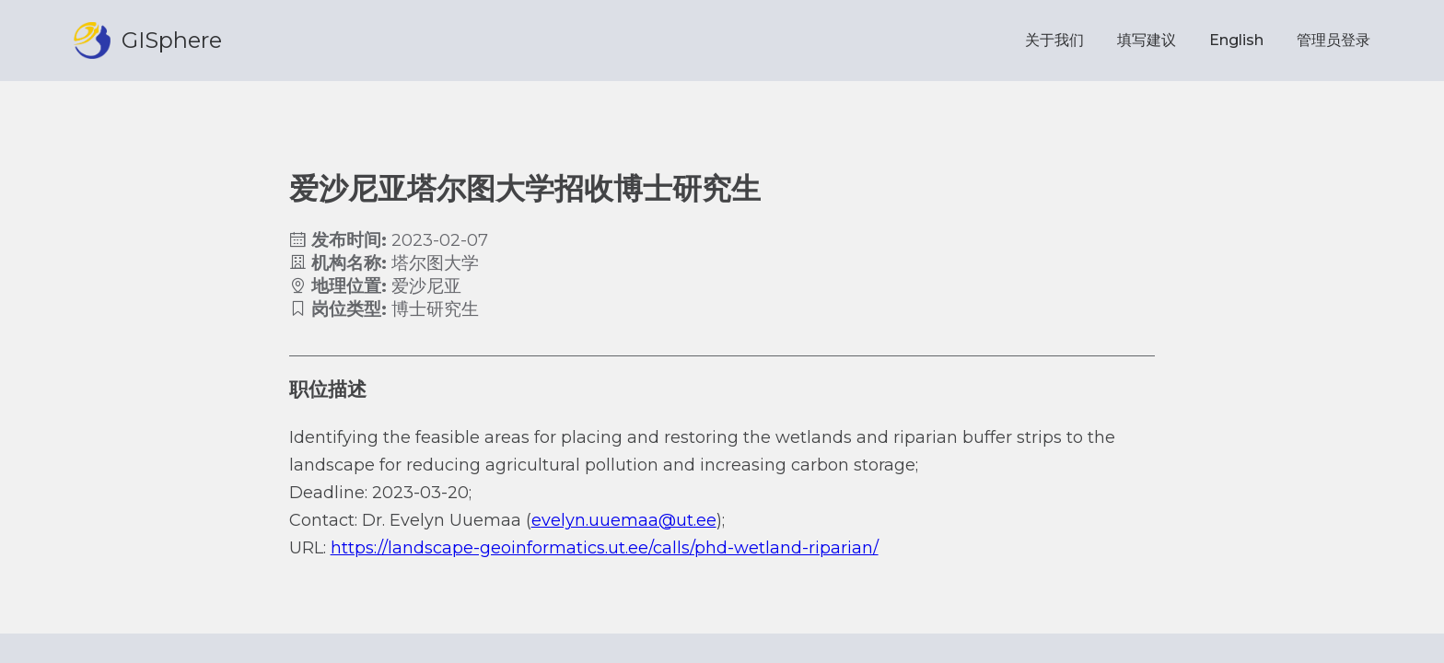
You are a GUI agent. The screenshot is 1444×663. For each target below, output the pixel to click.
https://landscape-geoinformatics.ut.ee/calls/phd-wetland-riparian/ (605, 548)
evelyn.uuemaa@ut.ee (623, 520)
